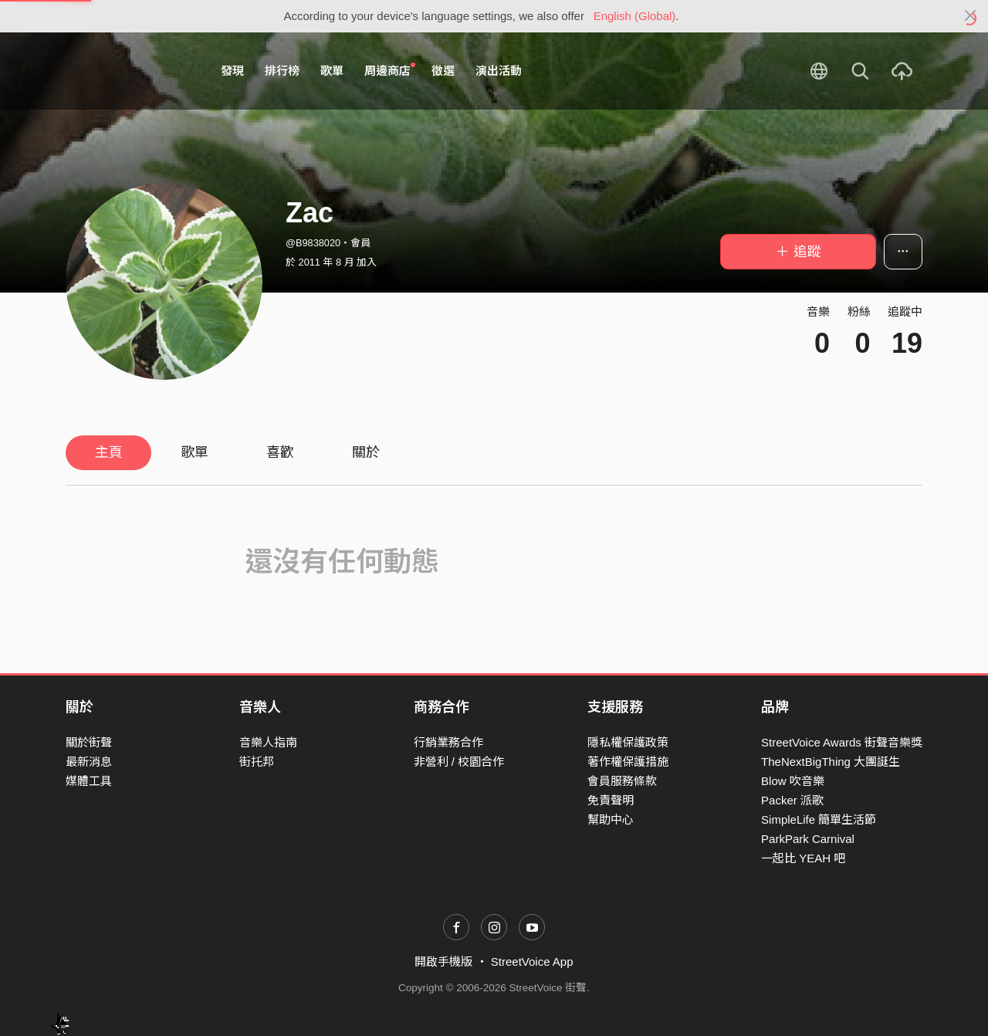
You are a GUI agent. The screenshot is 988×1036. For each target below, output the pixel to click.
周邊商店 (389, 70)
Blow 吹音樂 (792, 780)
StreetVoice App (532, 961)
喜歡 (280, 452)
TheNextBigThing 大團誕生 (830, 761)
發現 (232, 70)
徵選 (443, 70)
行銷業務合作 (448, 742)
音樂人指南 (268, 742)
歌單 (331, 70)
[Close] (970, 16)
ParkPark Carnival (807, 838)
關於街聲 (89, 742)
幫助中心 (610, 819)
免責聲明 (610, 800)
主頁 (109, 452)
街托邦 (256, 761)
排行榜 (282, 70)
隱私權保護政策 (627, 742)
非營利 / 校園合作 (459, 761)
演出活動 (498, 70)
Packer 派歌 (792, 800)
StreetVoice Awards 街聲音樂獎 (841, 742)
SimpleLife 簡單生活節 (818, 819)
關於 (366, 452)
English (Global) (635, 15)
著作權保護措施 (627, 761)
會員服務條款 (622, 780)
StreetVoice (129, 71)
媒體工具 (89, 780)
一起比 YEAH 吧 (803, 858)
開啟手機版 (443, 961)
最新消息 (89, 761)
